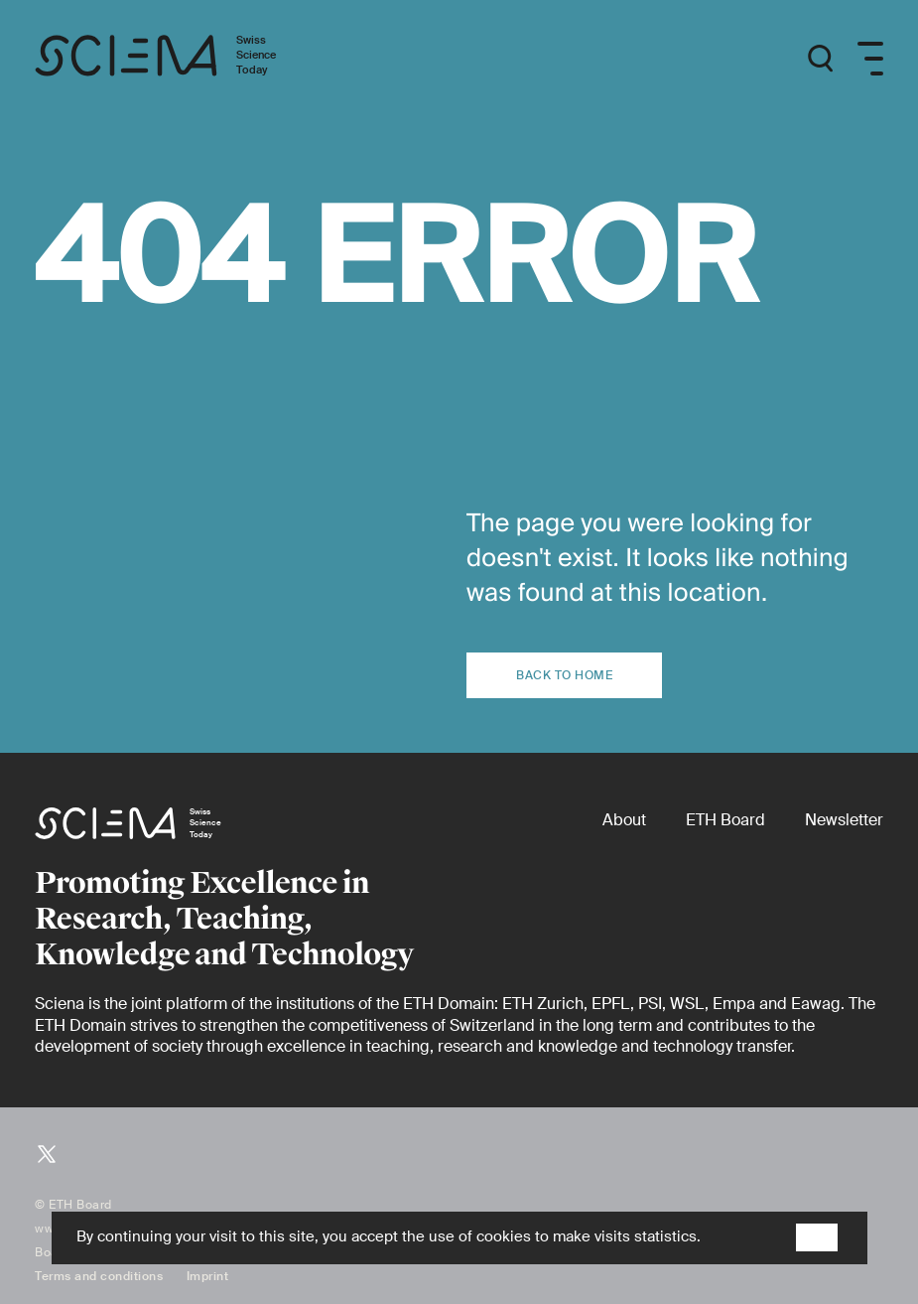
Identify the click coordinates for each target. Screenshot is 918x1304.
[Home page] (176, 59)
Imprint (208, 1276)
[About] (624, 819)
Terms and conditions (99, 1276)
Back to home (564, 675)
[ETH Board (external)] (725, 819)
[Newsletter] (844, 819)
